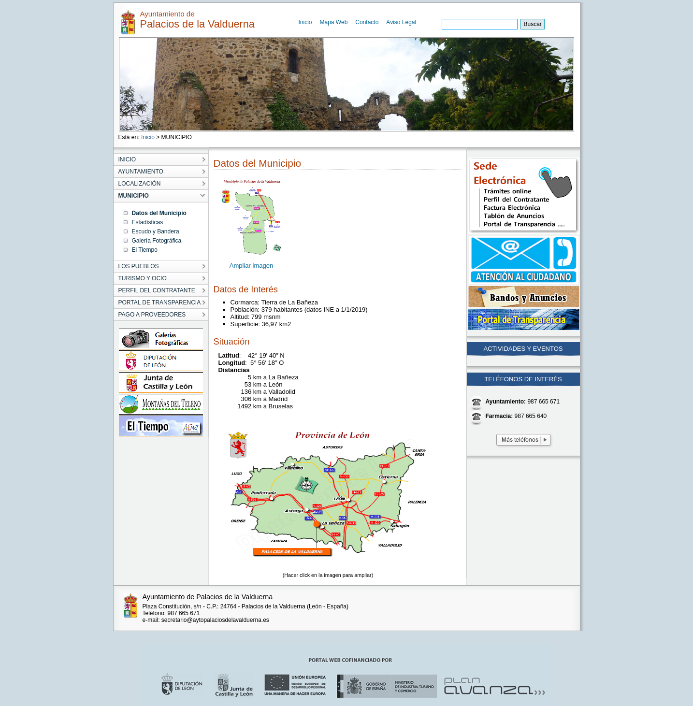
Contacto (366, 22)
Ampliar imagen (251, 265)
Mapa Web (334, 22)
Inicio (305, 22)
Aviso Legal (401, 22)
